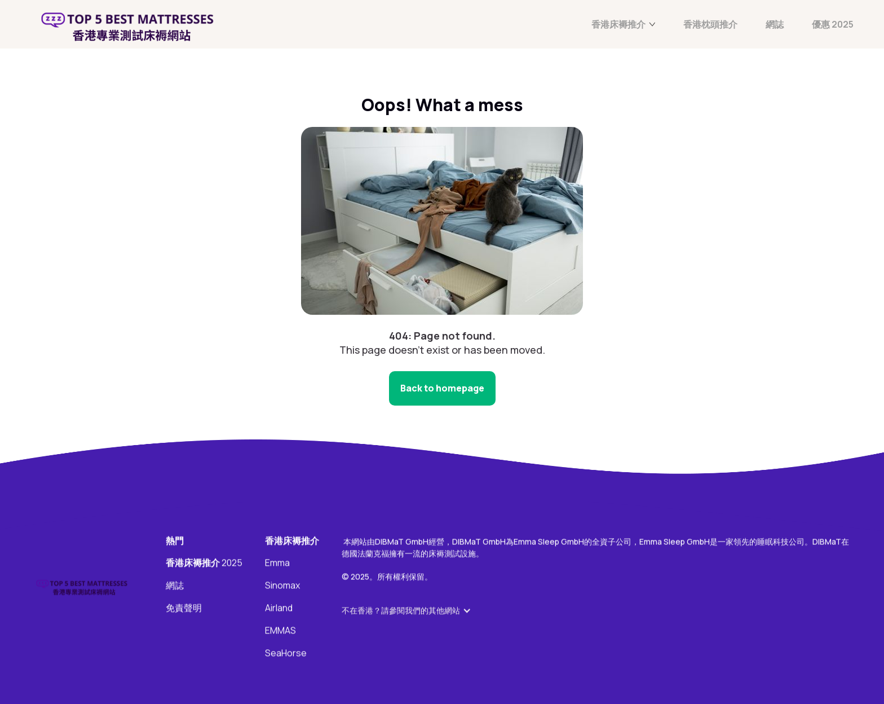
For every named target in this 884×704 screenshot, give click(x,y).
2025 (204, 563)
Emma (277, 563)
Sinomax (282, 586)
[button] (412, 611)
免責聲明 (184, 608)
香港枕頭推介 (710, 24)
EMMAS (280, 631)
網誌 (775, 24)
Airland (279, 608)
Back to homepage (442, 388)
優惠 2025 (833, 24)
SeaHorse (286, 653)
